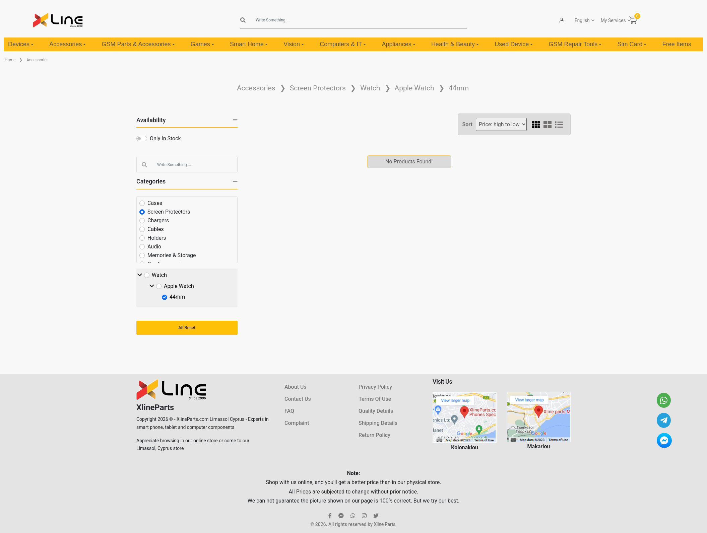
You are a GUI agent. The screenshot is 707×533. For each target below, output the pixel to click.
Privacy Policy (375, 387)
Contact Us (297, 399)
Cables (155, 229)
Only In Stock (165, 138)
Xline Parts (384, 524)
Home (10, 60)
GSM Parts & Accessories (138, 44)
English (581, 20)
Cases (154, 203)
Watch (370, 88)
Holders (156, 238)
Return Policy (374, 435)
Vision (293, 44)
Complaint (296, 423)
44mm (459, 88)
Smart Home (249, 44)
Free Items (676, 44)
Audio (154, 246)
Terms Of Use (375, 399)
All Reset (186, 327)
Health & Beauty (455, 44)
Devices (21, 44)
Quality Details (376, 411)
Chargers (158, 220)
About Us (295, 387)
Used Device (514, 44)
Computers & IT (343, 44)
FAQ (289, 411)
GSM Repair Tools (575, 44)
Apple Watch (414, 88)
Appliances (398, 44)
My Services (613, 20)
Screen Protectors (318, 88)
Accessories (67, 44)
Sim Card (631, 44)
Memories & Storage (171, 255)
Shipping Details (378, 423)
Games (202, 44)
